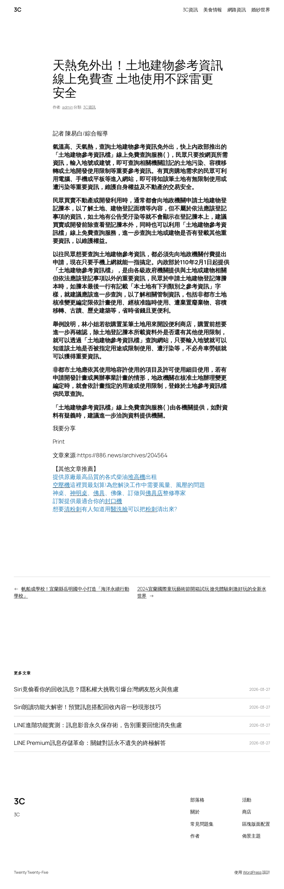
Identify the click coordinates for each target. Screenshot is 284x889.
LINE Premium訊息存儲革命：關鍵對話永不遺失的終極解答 (90, 743)
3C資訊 (89, 107)
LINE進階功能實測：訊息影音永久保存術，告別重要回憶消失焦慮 (98, 725)
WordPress (252, 872)
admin (67, 107)
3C (17, 9)
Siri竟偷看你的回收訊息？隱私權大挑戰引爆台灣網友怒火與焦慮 (96, 689)
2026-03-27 (259, 689)
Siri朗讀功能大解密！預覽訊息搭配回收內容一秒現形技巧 (87, 707)
